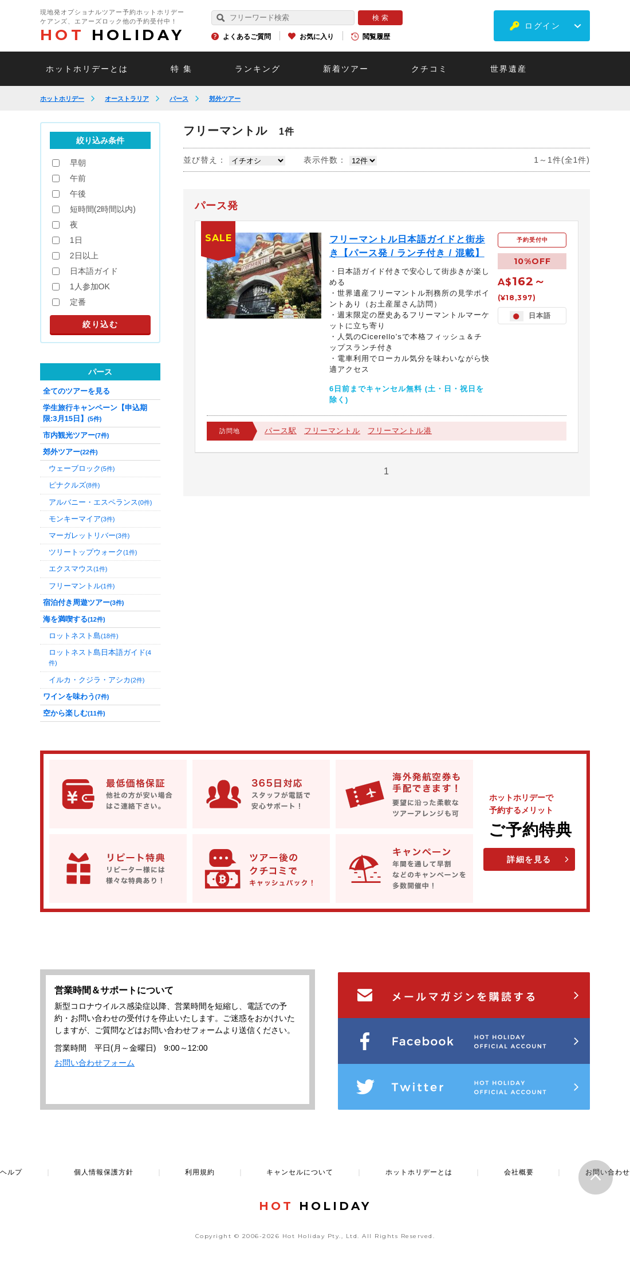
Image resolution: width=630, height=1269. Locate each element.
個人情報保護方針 (103, 1172)
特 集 (181, 68)
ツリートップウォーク (93, 552)
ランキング (258, 68)
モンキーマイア (82, 518)
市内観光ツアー (76, 435)
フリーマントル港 (400, 430)
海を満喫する (74, 619)
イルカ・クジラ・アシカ (96, 679)
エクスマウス (78, 568)
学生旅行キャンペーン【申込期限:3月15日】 (95, 412)
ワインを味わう (76, 696)
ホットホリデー (62, 98)
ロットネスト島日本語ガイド (100, 657)
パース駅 (281, 430)
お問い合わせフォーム (94, 1062)
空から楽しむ (74, 713)
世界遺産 (508, 68)
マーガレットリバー (89, 535)
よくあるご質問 (247, 37)
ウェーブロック (82, 468)
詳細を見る (529, 859)
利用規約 (200, 1172)
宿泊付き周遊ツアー (83, 602)
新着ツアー (346, 68)
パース (179, 98)
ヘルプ (11, 1172)
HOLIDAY (112, 35)
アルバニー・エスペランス (100, 502)
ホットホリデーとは (87, 68)
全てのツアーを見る (76, 391)
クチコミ (429, 68)
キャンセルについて (299, 1172)
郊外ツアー (225, 98)
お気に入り (317, 37)
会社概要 (519, 1172)
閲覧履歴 (376, 37)
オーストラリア (127, 98)
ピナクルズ (74, 485)
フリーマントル (332, 430)
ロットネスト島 (84, 635)
